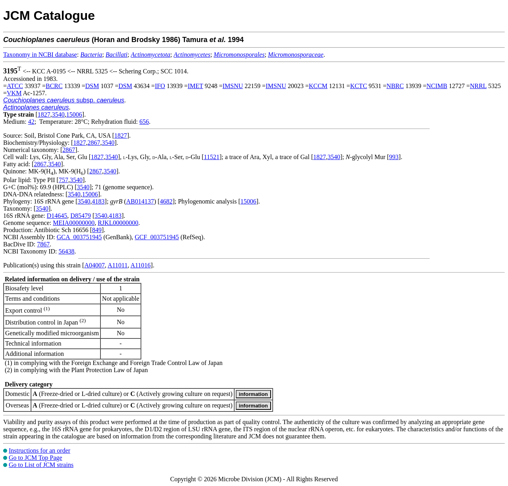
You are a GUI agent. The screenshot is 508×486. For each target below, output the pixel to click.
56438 (66, 251)
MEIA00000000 (73, 222)
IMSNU (233, 86)
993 (393, 157)
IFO (160, 86)
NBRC (395, 86)
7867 (43, 244)
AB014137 (140, 201)
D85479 (80, 215)
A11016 (141, 265)
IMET (195, 86)
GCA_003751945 (79, 237)
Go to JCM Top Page (35, 457)
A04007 (94, 265)
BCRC (54, 86)
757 (63, 180)
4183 (98, 201)
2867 (93, 142)
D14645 (57, 215)
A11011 (117, 265)
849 (97, 230)
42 (31, 121)
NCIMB (436, 86)
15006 (74, 114)
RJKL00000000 (118, 222)
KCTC (358, 86)
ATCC (15, 86)
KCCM (318, 86)
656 (144, 121)
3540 (58, 114)
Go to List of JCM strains (41, 464)
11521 (211, 157)
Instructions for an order (39, 450)
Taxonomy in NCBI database (40, 54)
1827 (44, 114)
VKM (14, 93)
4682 (166, 201)
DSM (92, 86)
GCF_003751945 (157, 237)
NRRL (478, 86)
